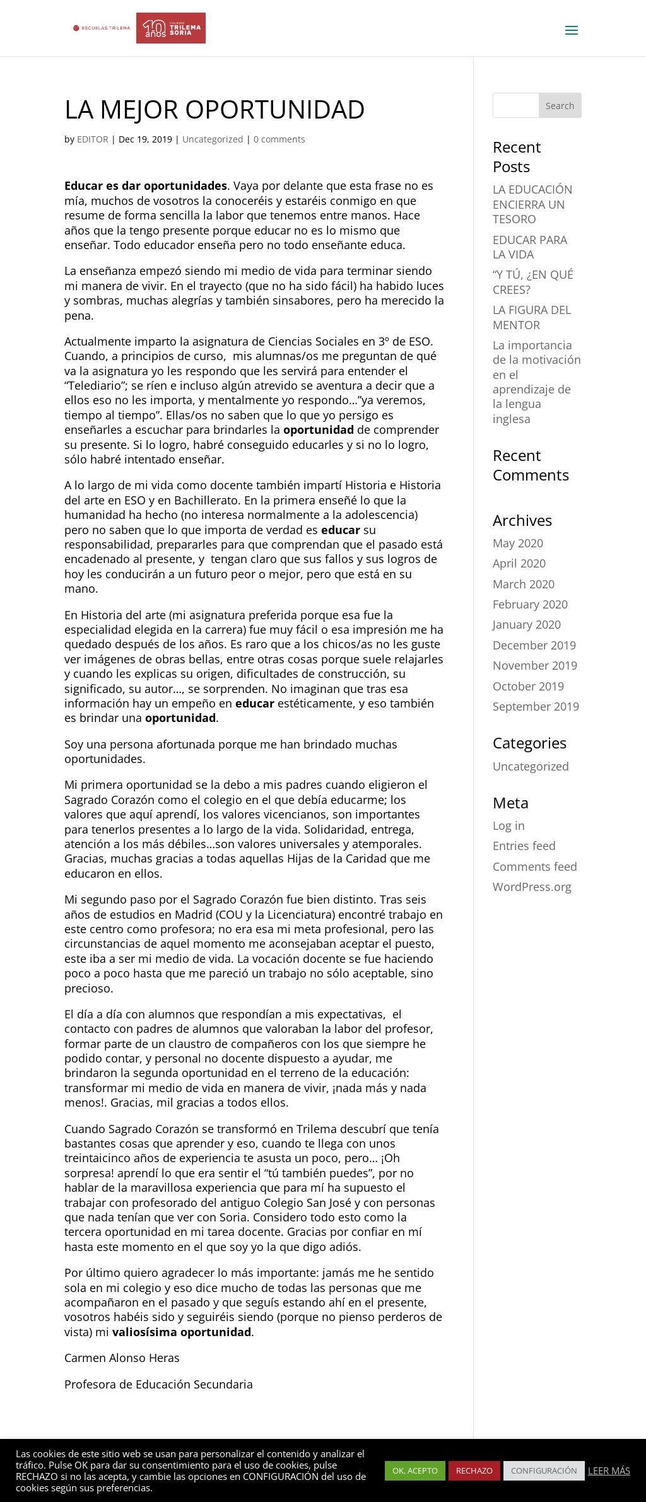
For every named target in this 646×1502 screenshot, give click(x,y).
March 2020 (524, 583)
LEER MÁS (609, 1470)
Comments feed (535, 866)
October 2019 (528, 686)
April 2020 (519, 563)
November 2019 (535, 665)
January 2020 (527, 624)
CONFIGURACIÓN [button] (544, 1470)
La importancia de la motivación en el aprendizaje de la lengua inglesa (537, 381)
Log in (509, 825)
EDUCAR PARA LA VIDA (530, 247)
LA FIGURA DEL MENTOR (532, 317)
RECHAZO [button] (474, 1470)
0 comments (279, 139)
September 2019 (536, 706)
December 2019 (534, 645)
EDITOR (93, 139)
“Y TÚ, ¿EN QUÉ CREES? (533, 281)
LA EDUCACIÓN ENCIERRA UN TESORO (533, 204)
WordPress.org (532, 886)
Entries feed (524, 845)
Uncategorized (213, 139)
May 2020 (518, 542)
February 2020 (530, 604)
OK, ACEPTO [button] (415, 1470)
